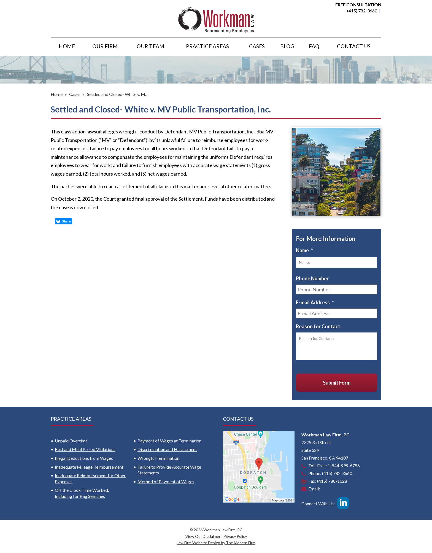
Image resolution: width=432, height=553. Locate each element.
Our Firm (105, 46)
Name (304, 250)
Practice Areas (207, 46)
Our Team (150, 46)
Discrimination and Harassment (167, 449)
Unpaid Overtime (71, 440)
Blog (287, 46)
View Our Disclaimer (202, 536)
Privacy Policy (235, 536)
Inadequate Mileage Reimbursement (89, 466)
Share (63, 221)
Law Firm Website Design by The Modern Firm (216, 542)
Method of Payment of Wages (165, 481)
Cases (257, 46)
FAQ (314, 46)
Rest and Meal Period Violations (85, 449)
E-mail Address (315, 302)
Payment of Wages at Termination (169, 440)
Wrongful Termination (158, 458)
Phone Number (312, 278)
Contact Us (354, 46)
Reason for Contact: (318, 326)
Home (67, 46)
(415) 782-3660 (362, 10)
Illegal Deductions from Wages (84, 458)
